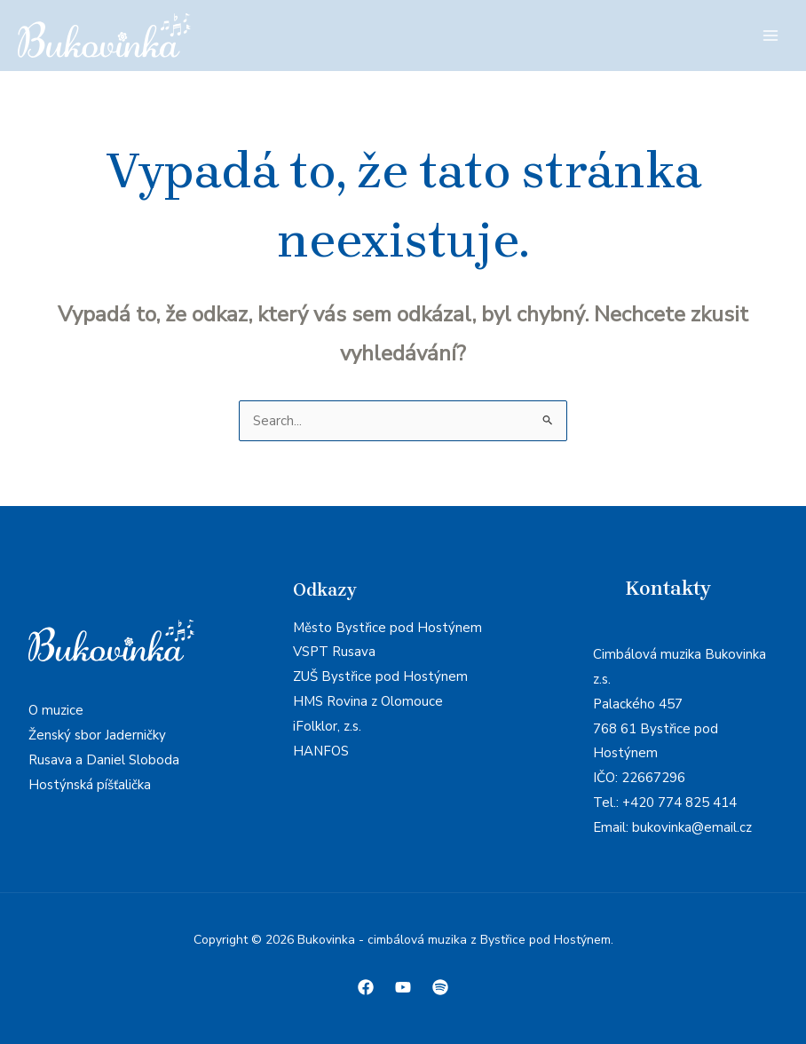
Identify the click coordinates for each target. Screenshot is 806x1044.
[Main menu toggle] (770, 36)
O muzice (55, 710)
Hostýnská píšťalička (89, 785)
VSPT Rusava (334, 651)
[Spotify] (440, 987)
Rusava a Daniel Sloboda (103, 760)
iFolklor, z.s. (327, 726)
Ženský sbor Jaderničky (97, 735)
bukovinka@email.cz (692, 827)
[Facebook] (366, 987)
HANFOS (321, 751)
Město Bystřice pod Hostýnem (387, 628)
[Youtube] (403, 987)
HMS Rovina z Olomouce (368, 701)
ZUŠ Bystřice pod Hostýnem (380, 676)
